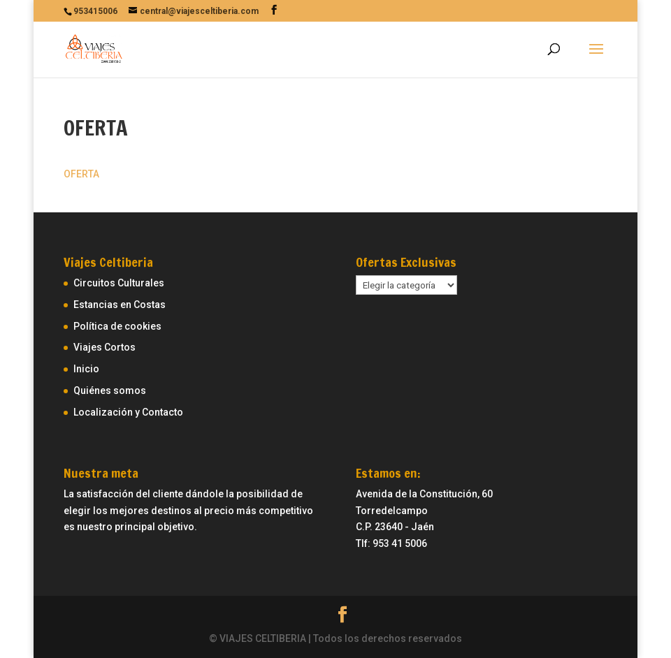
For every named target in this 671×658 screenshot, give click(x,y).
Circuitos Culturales (118, 282)
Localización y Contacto (128, 412)
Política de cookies (117, 326)
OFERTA (81, 174)
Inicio (86, 368)
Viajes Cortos (104, 347)
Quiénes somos (109, 390)
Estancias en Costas (119, 304)
